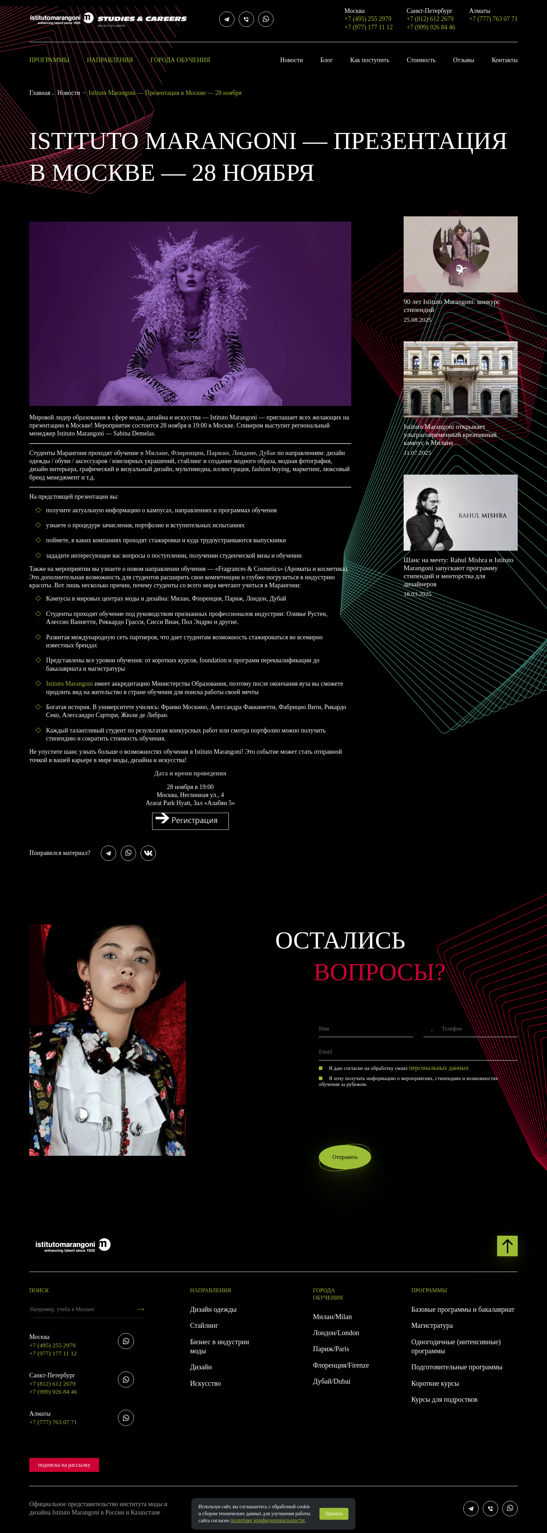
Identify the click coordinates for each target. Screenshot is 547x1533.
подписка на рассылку (64, 1467)
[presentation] (372, 1104)
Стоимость (421, 60)
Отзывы (463, 60)
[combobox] (429, 1031)
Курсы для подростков (444, 1402)
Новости (291, 60)
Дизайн (201, 1370)
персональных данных (439, 1067)
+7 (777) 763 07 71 (493, 14)
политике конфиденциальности (268, 1520)
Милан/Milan (332, 1319)
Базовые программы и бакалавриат (463, 1312)
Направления (110, 60)
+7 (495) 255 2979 (368, 14)
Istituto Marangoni (69, 683)
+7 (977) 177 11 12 (368, 27)
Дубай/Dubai (332, 1383)
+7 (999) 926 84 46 (431, 27)
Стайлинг (204, 1328)
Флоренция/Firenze (341, 1367)
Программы (49, 60)
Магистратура (432, 1328)
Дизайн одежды (213, 1312)
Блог (326, 60)
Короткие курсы (435, 1386)
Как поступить (369, 60)
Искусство (205, 1386)
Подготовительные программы (456, 1370)
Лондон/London (336, 1335)
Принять (334, 1513)
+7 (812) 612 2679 (431, 14)
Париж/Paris (331, 1351)
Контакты (505, 60)
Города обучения (180, 60)
